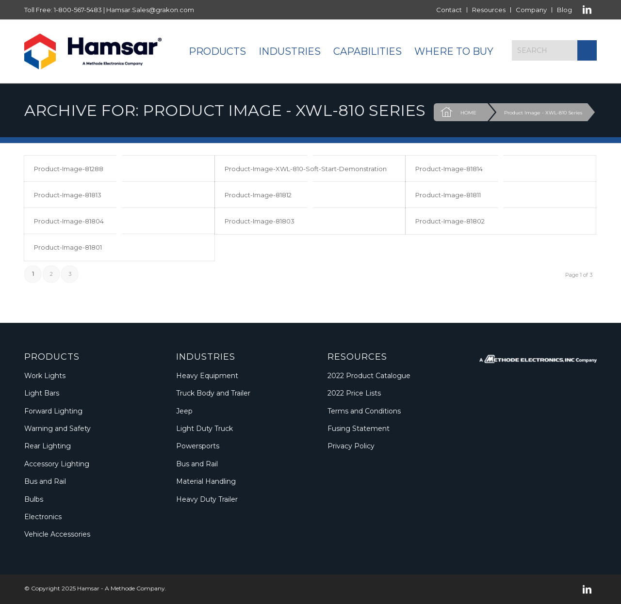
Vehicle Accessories (57, 534)
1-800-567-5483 (78, 10)
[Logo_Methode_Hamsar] (93, 51)
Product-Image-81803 (259, 221)
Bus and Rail (45, 481)
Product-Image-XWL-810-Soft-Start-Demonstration (306, 169)
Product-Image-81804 (69, 221)
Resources (489, 10)
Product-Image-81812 (258, 195)
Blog (564, 10)
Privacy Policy (351, 446)
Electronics (43, 516)
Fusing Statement (358, 428)
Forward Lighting (53, 411)
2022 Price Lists (354, 393)
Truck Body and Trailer (213, 393)
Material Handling (206, 481)
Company (531, 10)
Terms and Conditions (364, 411)
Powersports (197, 446)
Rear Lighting (47, 446)
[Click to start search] (587, 50)
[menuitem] (449, 10)
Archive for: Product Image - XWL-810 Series (224, 110)
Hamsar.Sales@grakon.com (150, 10)
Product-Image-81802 (450, 221)
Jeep (184, 411)
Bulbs (33, 499)
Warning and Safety (57, 428)
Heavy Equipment (207, 375)
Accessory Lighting (56, 464)
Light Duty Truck (204, 428)
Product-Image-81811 (448, 195)
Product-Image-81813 (67, 195)
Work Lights (44, 375)
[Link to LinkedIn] (587, 9)
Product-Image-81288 (68, 169)
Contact (449, 10)
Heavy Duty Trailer (207, 499)
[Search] (554, 50)
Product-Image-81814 (449, 169)
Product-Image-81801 (68, 247)
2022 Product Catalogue (368, 375)
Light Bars (41, 393)
